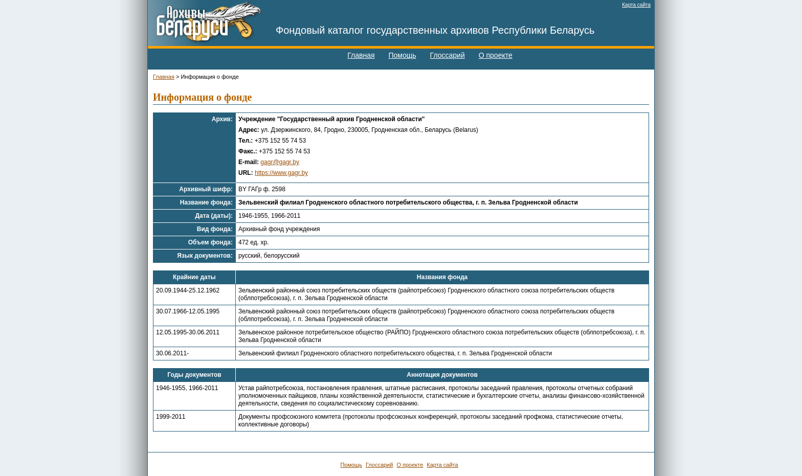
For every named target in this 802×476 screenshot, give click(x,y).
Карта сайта (636, 5)
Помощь (402, 55)
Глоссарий (447, 55)
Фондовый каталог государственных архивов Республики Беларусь (435, 30)
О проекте (496, 55)
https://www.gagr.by (281, 172)
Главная (360, 55)
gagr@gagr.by (279, 162)
